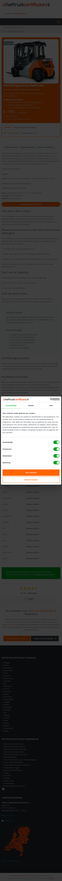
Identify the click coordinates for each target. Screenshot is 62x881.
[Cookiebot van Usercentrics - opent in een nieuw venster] (49, 399)
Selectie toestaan (31, 480)
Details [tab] (31, 405)
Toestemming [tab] (11, 405)
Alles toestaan (31, 472)
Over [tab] (51, 405)
